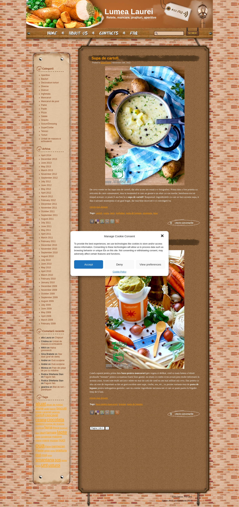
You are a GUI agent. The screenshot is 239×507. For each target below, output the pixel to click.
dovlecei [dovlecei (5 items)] (39, 428)
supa (155, 213)
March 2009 (47, 320)
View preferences (150, 264)
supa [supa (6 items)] (64, 460)
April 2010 (46, 271)
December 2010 (49, 245)
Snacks (44, 120)
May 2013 (46, 166)
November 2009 (49, 290)
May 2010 (46, 267)
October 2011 (48, 211)
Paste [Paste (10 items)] (39, 450)
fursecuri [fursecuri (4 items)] (63, 428)
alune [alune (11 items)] (39, 408)
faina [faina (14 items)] (48, 427)
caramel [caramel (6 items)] (46, 412)
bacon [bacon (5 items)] (53, 409)
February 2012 (48, 200)
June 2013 (46, 163)
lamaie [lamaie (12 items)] (51, 432)
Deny (119, 264)
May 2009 (46, 312)
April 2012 (46, 192)
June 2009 (46, 308)
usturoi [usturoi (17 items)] (54, 465)
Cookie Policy (119, 272)
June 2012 (46, 185)
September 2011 (49, 215)
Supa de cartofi (104, 58)
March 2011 (47, 237)
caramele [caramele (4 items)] (56, 412)
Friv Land (188, 497)
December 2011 (49, 204)
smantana (147, 213)
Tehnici (44, 131)
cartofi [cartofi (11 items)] (40, 415)
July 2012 (46, 181)
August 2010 (47, 256)
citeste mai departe (99, 206)
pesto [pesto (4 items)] (52, 451)
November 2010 (49, 249)
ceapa (106, 213)
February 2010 (48, 278)
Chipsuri (59, 337)
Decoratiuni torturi (50, 82)
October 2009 (48, 293)
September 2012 (49, 177)
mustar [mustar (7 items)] (54, 440)
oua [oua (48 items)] (40, 445)
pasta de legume (134, 213)
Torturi (44, 135)
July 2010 (46, 260)
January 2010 (48, 282)
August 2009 (47, 301)
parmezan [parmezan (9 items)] (58, 446)
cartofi (99, 213)
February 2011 (48, 241)
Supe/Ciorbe (47, 127)
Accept (88, 264)
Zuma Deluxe (177, 497)
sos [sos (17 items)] (58, 460)
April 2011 (46, 234)
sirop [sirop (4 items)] (50, 455)
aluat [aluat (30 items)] (40, 403)
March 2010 (47, 275)
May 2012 (46, 189)
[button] (162, 236)
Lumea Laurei (129, 11)
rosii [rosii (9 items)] (44, 455)
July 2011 (46, 222)
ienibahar (120, 213)
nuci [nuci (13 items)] (62, 440)
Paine (44, 105)
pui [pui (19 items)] (38, 454)
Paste (44, 108)
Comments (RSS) (185, 501)
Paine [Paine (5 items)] (48, 446)
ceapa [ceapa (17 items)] (40, 420)
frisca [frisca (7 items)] (56, 427)
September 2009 (49, 297)
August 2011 (47, 219)
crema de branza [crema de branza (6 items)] (54, 424)
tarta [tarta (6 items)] (38, 465)
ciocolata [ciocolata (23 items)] (55, 419)
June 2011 (46, 226)
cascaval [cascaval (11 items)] (51, 415)
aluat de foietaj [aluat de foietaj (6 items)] (54, 404)
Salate (44, 116)
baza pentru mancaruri (106, 404)
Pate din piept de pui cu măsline (53, 369)
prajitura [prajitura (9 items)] (61, 450)
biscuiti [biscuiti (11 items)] (61, 408)
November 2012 (49, 174)
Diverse (45, 86)
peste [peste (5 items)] (47, 450)
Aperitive (45, 75)
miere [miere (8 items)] (45, 440)
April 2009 (46, 316)
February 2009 (48, 323)
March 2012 (47, 196)
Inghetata (45, 94)
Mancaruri (46, 97)
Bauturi (44, 79)
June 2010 (46, 263)
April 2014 (46, 155)
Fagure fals (49, 377)
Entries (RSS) (167, 501)
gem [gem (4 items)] (37, 433)
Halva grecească (48, 349)
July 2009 (46, 305)
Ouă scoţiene (58, 360)
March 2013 (47, 170)
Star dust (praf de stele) (51, 355)
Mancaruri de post (50, 101)
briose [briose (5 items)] (38, 412)
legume (122, 404)
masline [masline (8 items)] (57, 436)
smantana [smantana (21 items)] (44, 459)
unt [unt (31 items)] (44, 465)
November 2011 (49, 207)
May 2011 (46, 230)
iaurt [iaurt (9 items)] (43, 432)
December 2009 (49, 286)
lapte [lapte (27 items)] (62, 432)
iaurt (112, 213)
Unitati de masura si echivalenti (51, 140)
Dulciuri (45, 90)
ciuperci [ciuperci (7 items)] (40, 423)
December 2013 (49, 159)
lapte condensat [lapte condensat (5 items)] (43, 436)
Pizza (43, 112)
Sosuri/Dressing (49, 123)
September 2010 (49, 252)
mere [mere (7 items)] (38, 440)
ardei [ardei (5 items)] (46, 409)
